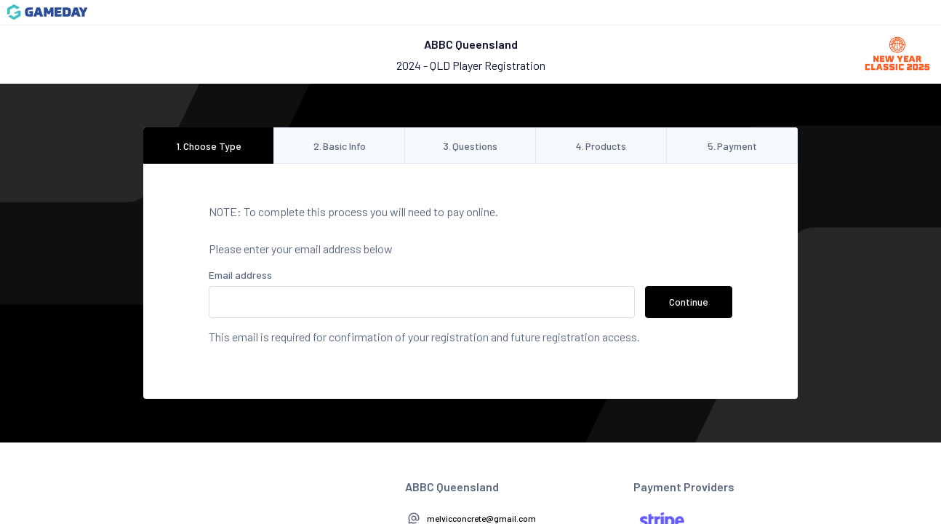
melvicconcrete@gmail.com (481, 518)
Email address (240, 275)
